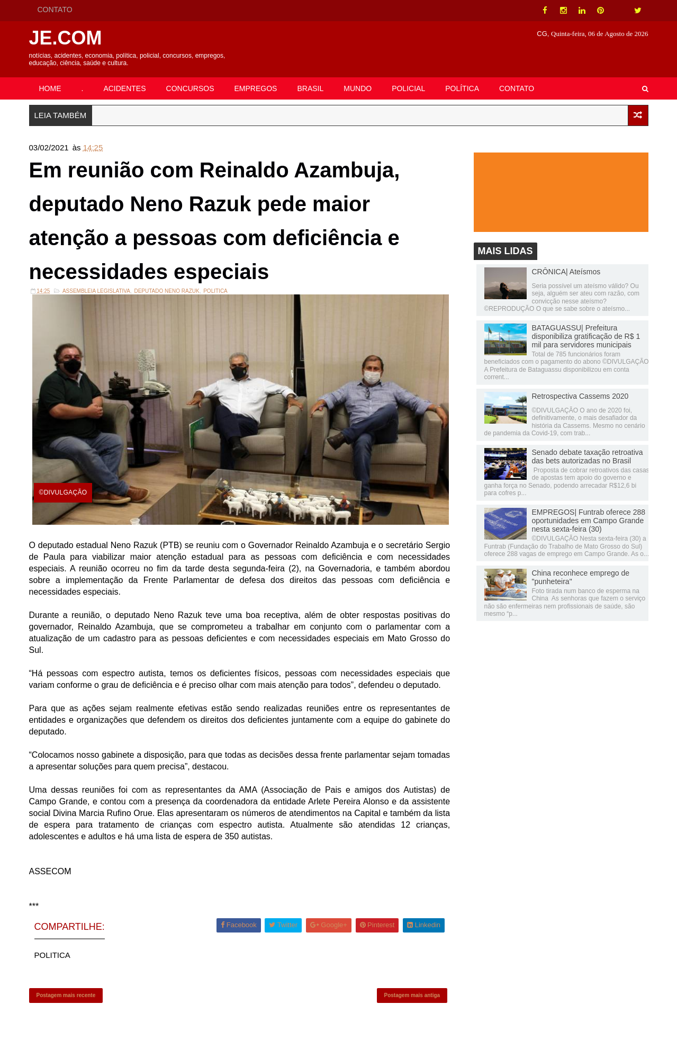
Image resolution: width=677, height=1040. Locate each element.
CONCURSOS (190, 88)
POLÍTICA (462, 88)
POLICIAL (408, 88)
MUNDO (358, 88)
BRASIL (310, 88)
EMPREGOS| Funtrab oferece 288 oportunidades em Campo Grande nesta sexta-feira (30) (589, 520)
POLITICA (215, 291)
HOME (50, 88)
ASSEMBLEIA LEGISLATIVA (96, 291)
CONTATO (55, 9)
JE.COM (65, 38)
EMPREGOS (255, 88)
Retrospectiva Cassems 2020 (580, 396)
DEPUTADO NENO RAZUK (166, 291)
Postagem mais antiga (412, 995)
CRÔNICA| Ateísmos (566, 271)
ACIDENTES (124, 88)
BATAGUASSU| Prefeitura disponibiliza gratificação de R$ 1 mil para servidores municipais (586, 336)
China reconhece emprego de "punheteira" (580, 577)
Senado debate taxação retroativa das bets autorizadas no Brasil (587, 456)
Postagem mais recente (66, 995)
